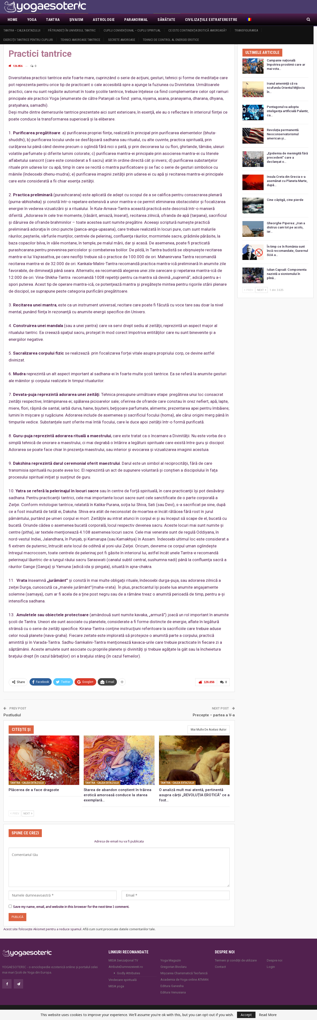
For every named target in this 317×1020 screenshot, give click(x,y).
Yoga (32, 19)
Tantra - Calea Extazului (27, 782)
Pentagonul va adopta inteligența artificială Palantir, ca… (287, 111)
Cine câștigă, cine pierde (285, 200)
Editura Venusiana (173, 992)
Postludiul (12, 715)
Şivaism (76, 19)
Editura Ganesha (172, 986)
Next (27, 813)
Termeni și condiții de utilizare (236, 960)
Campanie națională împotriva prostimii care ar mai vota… (286, 65)
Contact (220, 966)
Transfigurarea (246, 30)
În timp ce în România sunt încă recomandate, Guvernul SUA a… (287, 251)
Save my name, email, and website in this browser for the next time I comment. (71, 906)
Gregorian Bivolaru (173, 966)
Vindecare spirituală (123, 979)
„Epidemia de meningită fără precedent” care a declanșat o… (287, 157)
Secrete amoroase (121, 40)
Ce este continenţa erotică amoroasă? (197, 30)
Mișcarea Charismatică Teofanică (183, 973)
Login (271, 966)
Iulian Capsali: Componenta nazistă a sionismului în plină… (286, 274)
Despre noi (274, 960)
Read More (268, 1015)
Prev (14, 813)
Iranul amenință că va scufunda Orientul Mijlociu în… (286, 88)
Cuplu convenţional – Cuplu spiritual (132, 30)
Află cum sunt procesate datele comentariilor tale (119, 929)
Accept (246, 1014)
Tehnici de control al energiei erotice (171, 40)
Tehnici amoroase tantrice (80, 40)
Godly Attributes (128, 973)
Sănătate (166, 19)
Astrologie (104, 19)
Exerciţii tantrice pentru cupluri (28, 40)
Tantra (53, 19)
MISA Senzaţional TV (123, 960)
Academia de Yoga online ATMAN (184, 979)
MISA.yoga (116, 986)
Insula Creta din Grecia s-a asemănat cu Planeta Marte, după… (287, 181)
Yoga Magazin (170, 960)
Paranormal (136, 19)
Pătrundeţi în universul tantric (72, 30)
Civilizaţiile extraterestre (211, 19)
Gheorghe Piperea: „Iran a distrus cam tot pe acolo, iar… (286, 227)
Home (13, 19)
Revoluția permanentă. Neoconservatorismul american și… (283, 134)
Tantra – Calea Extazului (21, 30)
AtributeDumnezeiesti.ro (126, 966)
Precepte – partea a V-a (214, 715)
